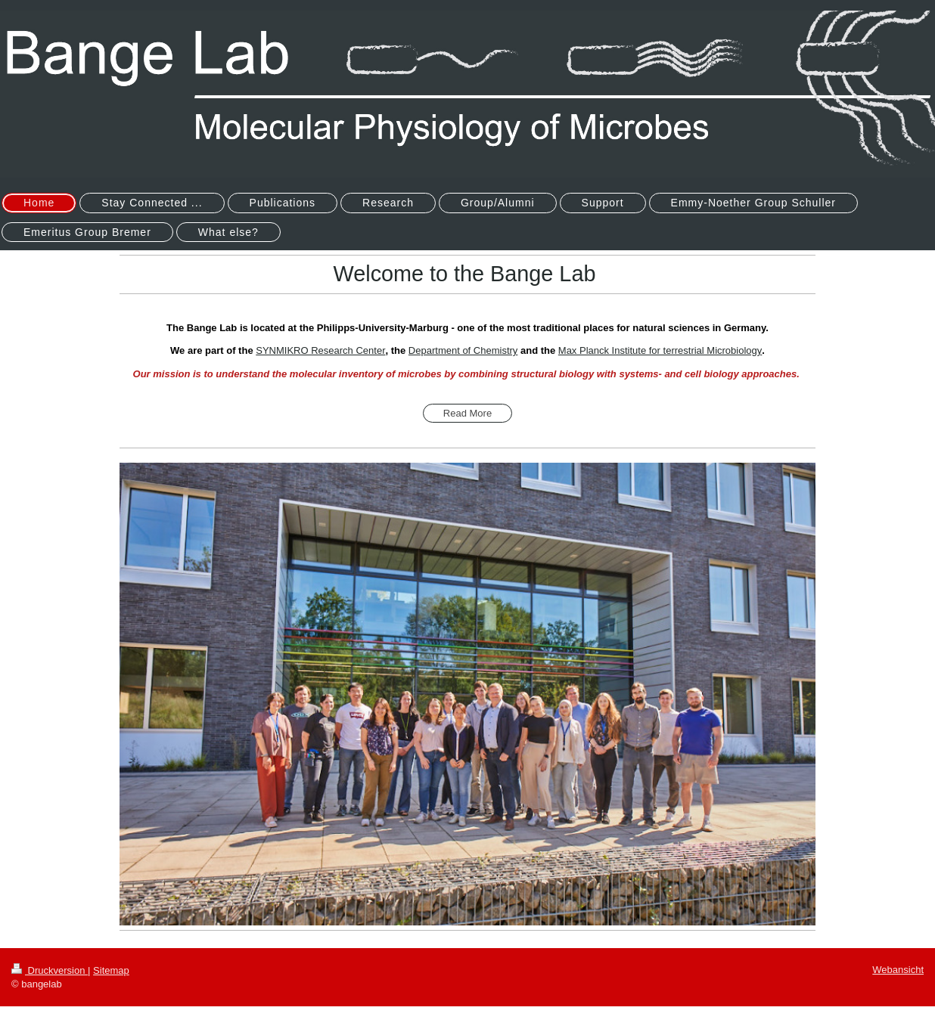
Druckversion (49, 970)
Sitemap (111, 970)
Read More (467, 413)
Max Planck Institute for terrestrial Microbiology (660, 350)
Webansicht (898, 969)
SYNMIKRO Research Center (320, 350)
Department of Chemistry (463, 350)
